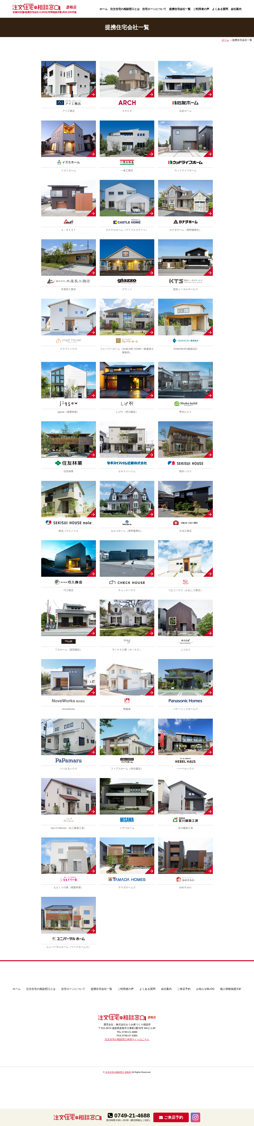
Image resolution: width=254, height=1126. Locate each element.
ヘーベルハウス (185, 768)
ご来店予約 (183, 988)
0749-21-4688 (129, 1115)
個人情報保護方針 (230, 988)
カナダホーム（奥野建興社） (185, 229)
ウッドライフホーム (185, 170)
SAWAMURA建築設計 (185, 348)
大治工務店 (185, 530)
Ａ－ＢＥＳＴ (68, 229)
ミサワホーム (127, 828)
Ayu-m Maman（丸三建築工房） (68, 828)
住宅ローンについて (154, 9)
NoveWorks (68, 709)
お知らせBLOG (205, 988)
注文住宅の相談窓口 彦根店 (118, 1072)
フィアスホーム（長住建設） (127, 768)
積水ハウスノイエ (68, 530)
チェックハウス (127, 590)
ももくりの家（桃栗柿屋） (68, 887)
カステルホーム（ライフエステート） (127, 229)
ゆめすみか (185, 887)
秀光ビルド (185, 411)
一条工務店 (127, 170)
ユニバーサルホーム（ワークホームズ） (68, 947)
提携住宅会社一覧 (179, 9)
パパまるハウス (68, 768)
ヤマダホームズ (127, 887)
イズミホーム (68, 170)
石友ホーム (185, 110)
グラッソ (127, 289)
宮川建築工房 (185, 828)
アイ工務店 (68, 110)
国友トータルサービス (185, 289)
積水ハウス (185, 471)
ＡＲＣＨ (127, 110)
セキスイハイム (127, 471)
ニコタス (185, 649)
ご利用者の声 (201, 9)
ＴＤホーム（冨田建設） (68, 649)
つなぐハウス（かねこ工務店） (185, 590)
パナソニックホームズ (185, 709)
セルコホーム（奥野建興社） (127, 530)
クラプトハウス (68, 348)
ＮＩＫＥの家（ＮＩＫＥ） (127, 649)
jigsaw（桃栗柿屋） (69, 411)
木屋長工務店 (68, 289)
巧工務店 (68, 590)
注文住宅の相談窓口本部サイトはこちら (127, 1039)
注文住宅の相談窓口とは (125, 9)
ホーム (104, 9)
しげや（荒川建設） (127, 411)
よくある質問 (220, 9)
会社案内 (236, 9)
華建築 (127, 709)
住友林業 (68, 471)
